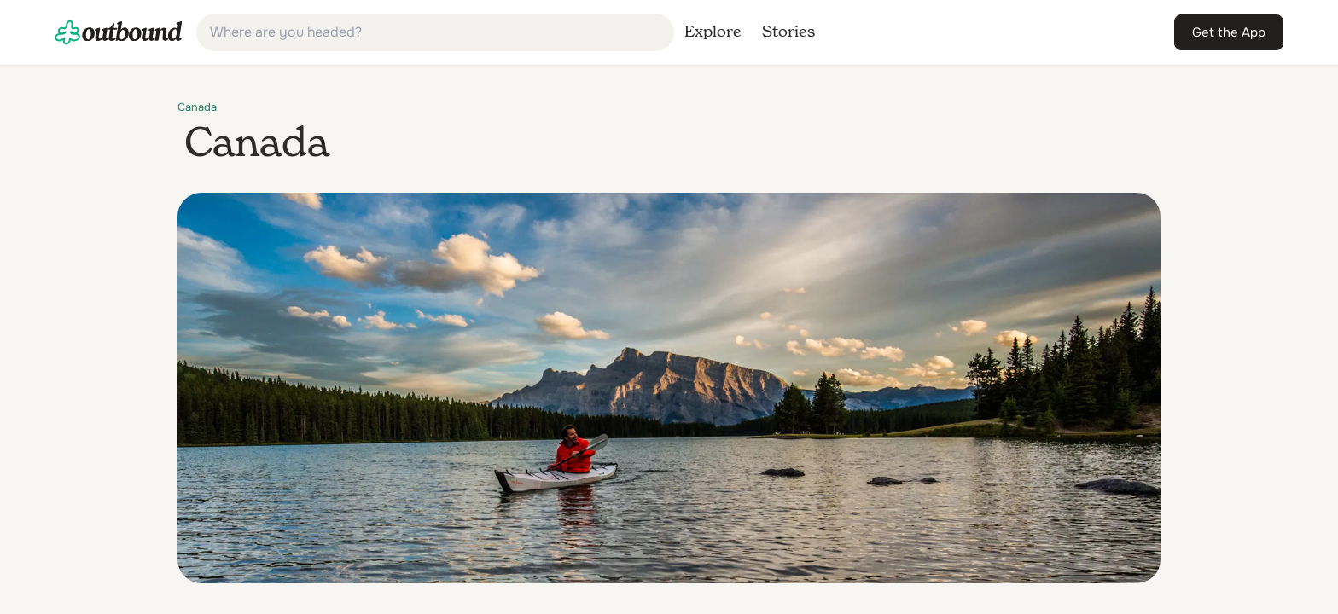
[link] (119, 32)
